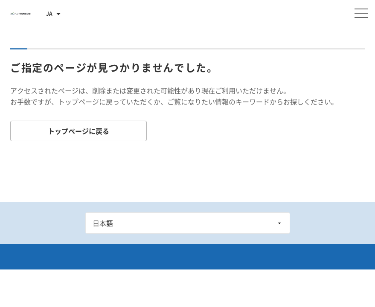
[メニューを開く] (361, 13)
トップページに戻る (78, 131)
